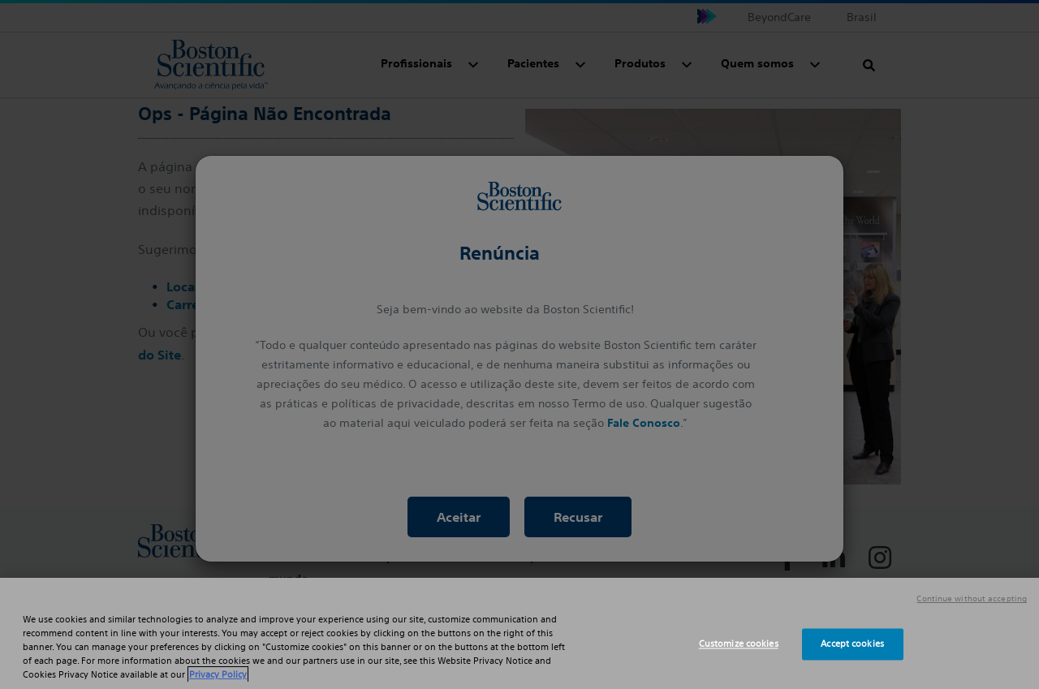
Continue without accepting (971, 599)
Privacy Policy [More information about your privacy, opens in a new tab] (218, 674)
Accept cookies (852, 643)
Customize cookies (738, 643)
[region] (519, 633)
